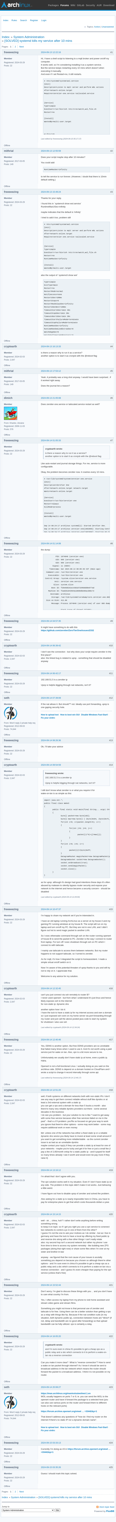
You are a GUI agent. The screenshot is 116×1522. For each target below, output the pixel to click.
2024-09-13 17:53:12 (51, 371)
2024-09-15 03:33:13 (51, 1443)
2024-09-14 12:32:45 (51, 988)
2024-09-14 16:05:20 (51, 1336)
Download (108, 5)
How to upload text (50, 715)
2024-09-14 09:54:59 (51, 765)
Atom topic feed (106, 1507)
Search (23, 20)
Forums (64, 5)
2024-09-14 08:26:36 (51, 740)
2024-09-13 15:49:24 (51, 192)
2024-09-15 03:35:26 (51, 1467)
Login (44, 20)
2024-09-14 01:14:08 (51, 543)
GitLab (80, 5)
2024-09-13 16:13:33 (51, 346)
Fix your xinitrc (48, 718)
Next (21, 46)
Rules (14, 20)
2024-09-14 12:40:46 (51, 1039)
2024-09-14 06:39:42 (51, 645)
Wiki (73, 5)
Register (34, 20)
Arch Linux (16, 5)
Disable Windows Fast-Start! (94, 715)
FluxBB (110, 1511)
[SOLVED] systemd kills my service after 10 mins (38, 40)
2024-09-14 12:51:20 (51, 1090)
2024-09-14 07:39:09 (51, 698)
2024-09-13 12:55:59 (51, 151)
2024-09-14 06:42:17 (51, 673)
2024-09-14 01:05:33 (51, 440)
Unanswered (108, 27)
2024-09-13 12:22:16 (51, 52)
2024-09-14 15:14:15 (51, 1214)
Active (97, 27)
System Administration (28, 37)
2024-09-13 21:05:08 (51, 398)
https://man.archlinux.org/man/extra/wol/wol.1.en (66, 1393)
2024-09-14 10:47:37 (51, 909)
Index (5, 20)
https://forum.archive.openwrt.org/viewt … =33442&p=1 (69, 1411)
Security (90, 5)
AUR (99, 5)
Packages (53, 5)
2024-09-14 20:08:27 (51, 1387)
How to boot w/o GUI (70, 715)
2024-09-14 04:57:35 (51, 621)
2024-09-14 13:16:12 (51, 1170)
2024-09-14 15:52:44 (51, 1285)
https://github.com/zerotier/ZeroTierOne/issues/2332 (67, 630)
